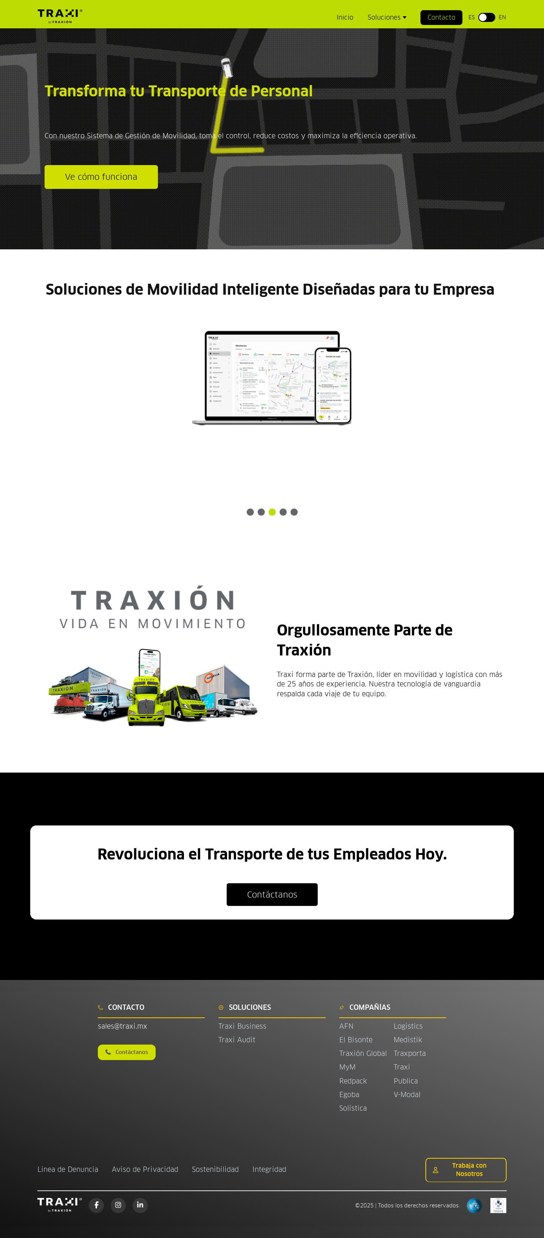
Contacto (441, 18)
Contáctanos (272, 894)
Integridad (269, 1169)
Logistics (408, 1026)
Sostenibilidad (215, 1169)
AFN (346, 1026)
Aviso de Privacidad (145, 1169)
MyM (347, 1067)
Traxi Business (242, 1026)
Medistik (408, 1040)
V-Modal (407, 1094)
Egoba (349, 1094)
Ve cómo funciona (101, 177)
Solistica (353, 1108)
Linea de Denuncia (67, 1169)
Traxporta (410, 1053)
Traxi (402, 1067)
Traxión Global (363, 1053)
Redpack (353, 1081)
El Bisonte (357, 1040)
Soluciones (385, 18)
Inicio (345, 18)
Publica (406, 1081)
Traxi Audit (236, 1040)
